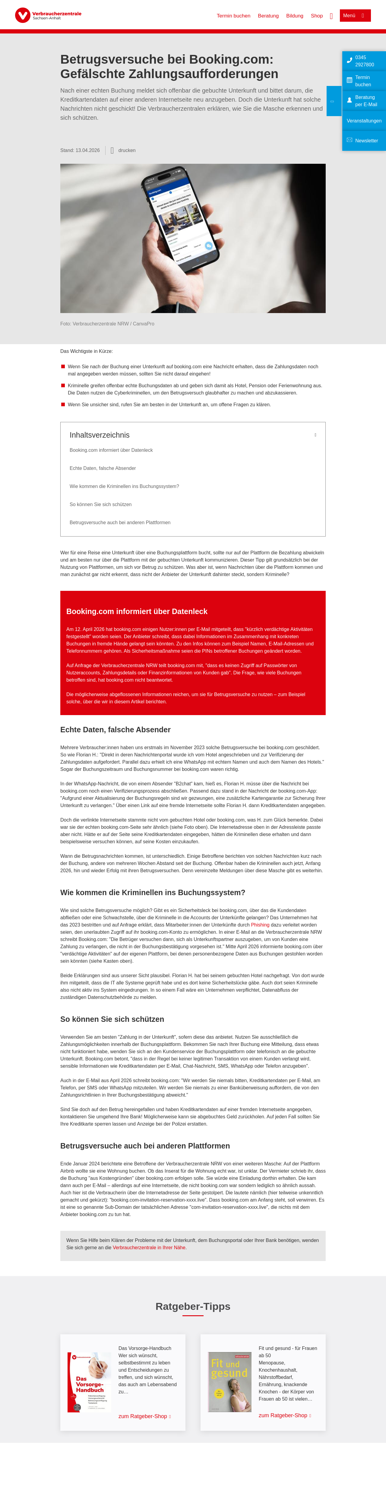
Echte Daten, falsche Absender (103, 468)
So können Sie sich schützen (100, 504)
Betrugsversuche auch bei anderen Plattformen (120, 522)
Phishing (260, 924)
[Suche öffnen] (331, 15)
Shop (317, 16)
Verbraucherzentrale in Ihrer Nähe (149, 1247)
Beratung (268, 16)
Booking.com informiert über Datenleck (111, 450)
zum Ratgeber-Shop (143, 1416)
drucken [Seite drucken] (127, 150)
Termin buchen (234, 16)
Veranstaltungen (364, 120)
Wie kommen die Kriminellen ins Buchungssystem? (124, 486)
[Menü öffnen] (355, 15)
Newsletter (366, 140)
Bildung (294, 16)
